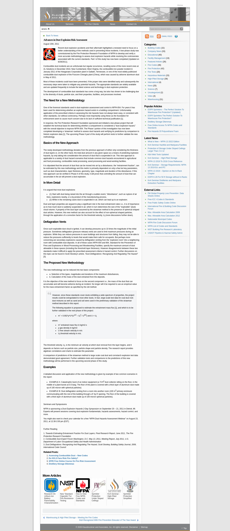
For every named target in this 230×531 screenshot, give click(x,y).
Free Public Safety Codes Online (162, 203)
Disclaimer (133, 527)
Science (151, 89)
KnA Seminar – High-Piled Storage (162, 158)
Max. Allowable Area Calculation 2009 (164, 212)
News (150, 86)
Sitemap (144, 527)
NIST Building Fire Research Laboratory (165, 229)
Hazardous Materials (156, 75)
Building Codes (154, 48)
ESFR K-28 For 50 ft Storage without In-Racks (167, 177)
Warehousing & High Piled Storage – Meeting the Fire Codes (72, 517)
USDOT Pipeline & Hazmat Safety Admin (165, 233)
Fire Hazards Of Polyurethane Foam (163, 131)
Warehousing (153, 99)
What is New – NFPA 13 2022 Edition (163, 141)
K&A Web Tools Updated (158, 154)
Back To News (52, 36)
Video (150, 96)
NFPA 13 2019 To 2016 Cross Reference (165, 161)
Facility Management (156, 58)
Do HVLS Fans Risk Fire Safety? (63, 458)
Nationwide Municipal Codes (160, 219)
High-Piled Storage (156, 79)
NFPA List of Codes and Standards (162, 226)
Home (180, 5)
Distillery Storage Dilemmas (61, 464)
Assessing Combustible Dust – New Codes (68, 455)
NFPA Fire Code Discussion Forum (162, 222)
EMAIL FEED (167, 36)
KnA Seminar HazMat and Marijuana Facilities (167, 145)
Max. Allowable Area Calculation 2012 (164, 216)
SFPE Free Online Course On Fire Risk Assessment (72, 461)
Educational (153, 55)
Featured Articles (155, 62)
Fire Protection (154, 68)
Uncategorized (154, 92)
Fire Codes (152, 65)
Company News (154, 51)
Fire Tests (152, 72)
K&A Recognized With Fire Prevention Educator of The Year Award (107, 520)
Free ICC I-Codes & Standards (161, 199)
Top (185, 528)
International (153, 82)
